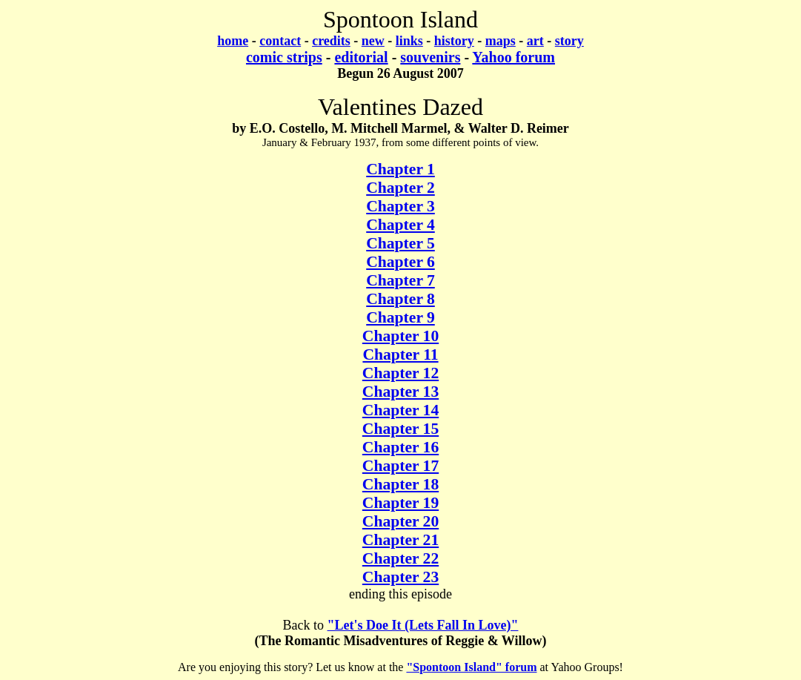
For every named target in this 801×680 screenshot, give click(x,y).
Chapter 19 (400, 503)
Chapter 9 (400, 317)
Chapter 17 (400, 466)
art (535, 40)
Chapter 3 (400, 206)
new (373, 40)
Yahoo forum (513, 57)
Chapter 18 (400, 484)
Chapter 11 (400, 354)
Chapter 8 (400, 299)
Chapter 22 (400, 558)
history (454, 40)
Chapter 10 (400, 336)
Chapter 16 (400, 447)
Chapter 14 (400, 410)
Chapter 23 (400, 577)
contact (280, 40)
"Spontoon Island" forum (471, 667)
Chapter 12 (400, 373)
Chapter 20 (400, 521)
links (409, 40)
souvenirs (430, 57)
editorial (361, 57)
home (232, 40)
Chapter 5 (400, 243)
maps (500, 40)
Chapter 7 (400, 280)
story (569, 40)
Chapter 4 (400, 225)
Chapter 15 (400, 429)
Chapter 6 (400, 262)
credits (331, 40)
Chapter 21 (400, 540)
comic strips (284, 57)
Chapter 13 (400, 391)
